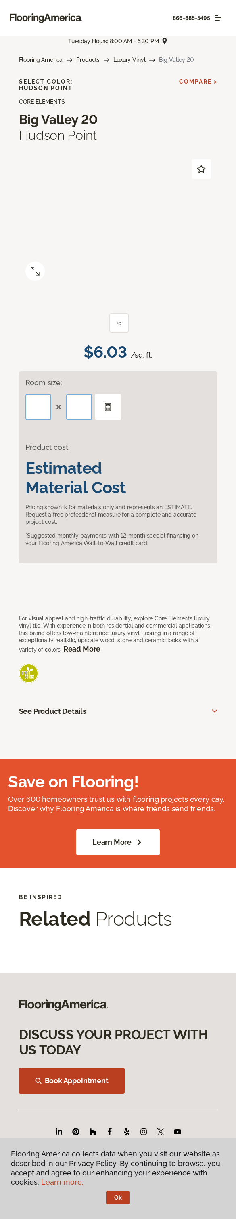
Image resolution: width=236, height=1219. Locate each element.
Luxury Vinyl (129, 60)
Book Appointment (72, 1080)
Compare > (198, 81)
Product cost (46, 447)
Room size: (43, 382)
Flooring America (41, 60)
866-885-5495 (191, 18)
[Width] (79, 407)
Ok (118, 1197)
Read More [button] (81, 649)
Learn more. (62, 1182)
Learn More (118, 842)
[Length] (38, 407)
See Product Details (53, 711)
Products (88, 60)
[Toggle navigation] (218, 18)
